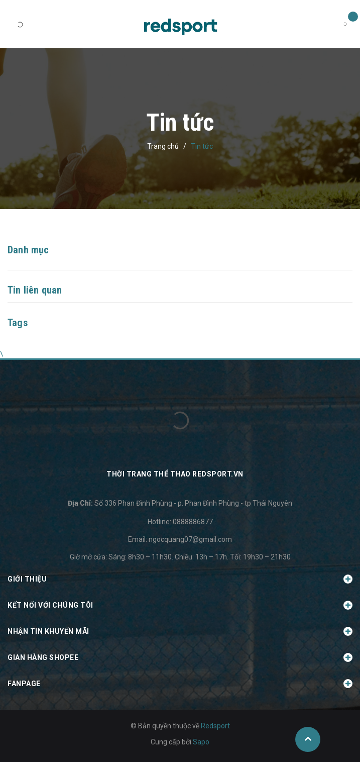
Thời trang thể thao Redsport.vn (175, 474)
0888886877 (193, 522)
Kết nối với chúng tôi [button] (180, 605)
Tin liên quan (35, 290)
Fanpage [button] (180, 683)
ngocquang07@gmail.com (190, 539)
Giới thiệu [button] (180, 579)
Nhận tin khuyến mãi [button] (180, 631)
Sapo (201, 742)
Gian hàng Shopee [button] (180, 657)
